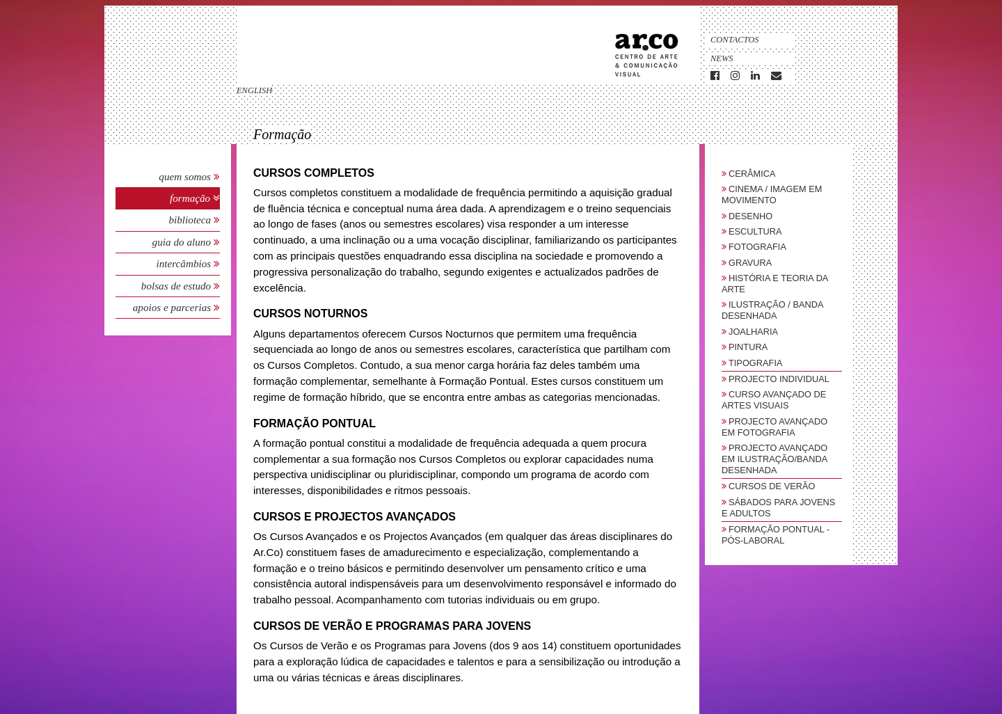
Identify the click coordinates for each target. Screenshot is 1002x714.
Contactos (734, 40)
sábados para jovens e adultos (778, 507)
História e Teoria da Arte (775, 283)
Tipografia (756, 363)
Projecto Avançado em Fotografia (774, 427)
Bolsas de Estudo (177, 286)
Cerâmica (752, 173)
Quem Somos (185, 176)
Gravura (750, 262)
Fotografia (757, 246)
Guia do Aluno (181, 242)
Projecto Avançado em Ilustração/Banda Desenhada (774, 459)
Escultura (755, 231)
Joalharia (753, 331)
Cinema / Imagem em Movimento (772, 194)
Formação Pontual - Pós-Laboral (775, 535)
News (721, 58)
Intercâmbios (185, 263)
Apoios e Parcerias (173, 307)
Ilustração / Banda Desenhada (772, 310)
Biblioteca (191, 219)
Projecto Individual (779, 379)
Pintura (748, 347)
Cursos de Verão (772, 486)
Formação (191, 198)
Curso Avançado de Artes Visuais (774, 400)
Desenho (750, 216)
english (254, 90)
